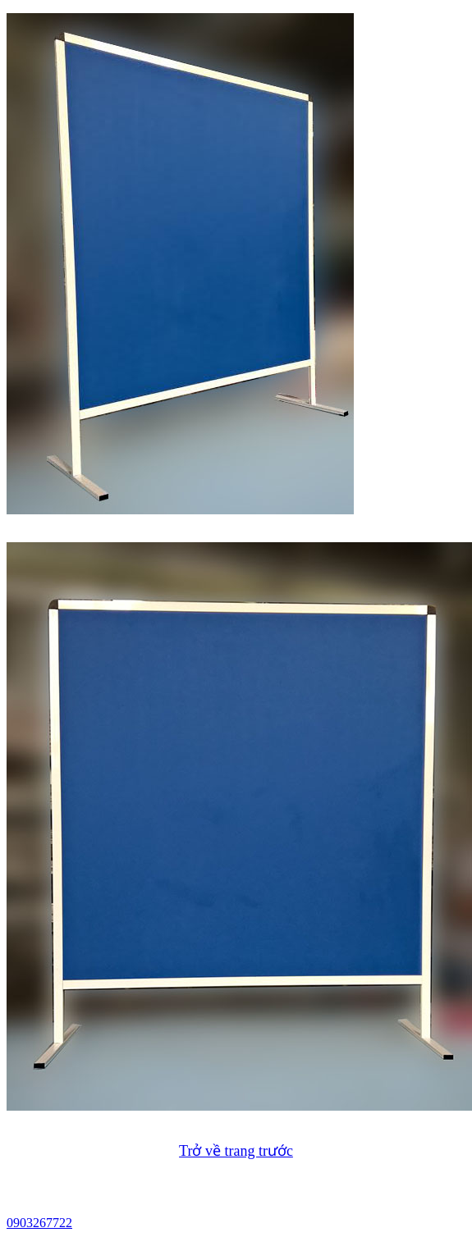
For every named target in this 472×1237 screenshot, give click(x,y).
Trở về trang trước (236, 1151)
